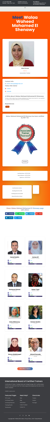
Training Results (9, 404)
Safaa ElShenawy (14, 322)
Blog (21, 400)
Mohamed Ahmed (14, 289)
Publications (22, 402)
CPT (10, 260)
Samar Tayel (35, 289)
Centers (34, 400)
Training (7, 106)
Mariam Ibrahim (35, 322)
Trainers (34, 398)
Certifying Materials (10, 402)
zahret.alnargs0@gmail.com (15, 83)
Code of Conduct (23, 404)
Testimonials (8, 407)
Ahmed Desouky (35, 354)
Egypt (14, 263)
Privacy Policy (28, 418)
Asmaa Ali (35, 257)
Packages (34, 402)
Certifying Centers (9, 400)
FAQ (21, 398)
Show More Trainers (25, 368)
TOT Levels (7, 398)
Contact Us (22, 407)
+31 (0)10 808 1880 (6, 1)
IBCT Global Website (37, 418)
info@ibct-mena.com (22, 1)
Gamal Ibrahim (14, 257)
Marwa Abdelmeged (14, 354)
